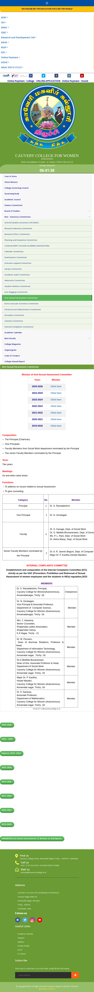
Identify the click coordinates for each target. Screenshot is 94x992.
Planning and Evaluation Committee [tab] (20, 240)
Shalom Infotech (48, 989)
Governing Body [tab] (11, 193)
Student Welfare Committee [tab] (17, 286)
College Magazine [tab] (12, 344)
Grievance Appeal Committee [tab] (17, 263)
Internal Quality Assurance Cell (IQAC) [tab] (21, 222)
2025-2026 (7, 724)
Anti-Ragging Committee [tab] (16, 292)
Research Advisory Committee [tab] (18, 228)
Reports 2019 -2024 (11, 753)
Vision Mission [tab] (11, 182)
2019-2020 (7, 824)
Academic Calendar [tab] (13, 332)
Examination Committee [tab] (15, 257)
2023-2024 (7, 767)
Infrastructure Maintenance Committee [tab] (22, 309)
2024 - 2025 (7, 739)
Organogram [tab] (10, 350)
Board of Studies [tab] (12, 211)
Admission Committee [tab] (14, 280)
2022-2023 (7, 781)
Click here (56, 393)
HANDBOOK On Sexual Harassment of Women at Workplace (32, 838)
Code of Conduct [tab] (12, 355)
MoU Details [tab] (10, 338)
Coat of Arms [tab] (10, 176)
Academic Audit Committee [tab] (17, 274)
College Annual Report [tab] (14, 361)
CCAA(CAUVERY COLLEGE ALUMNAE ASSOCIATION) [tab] (26, 245)
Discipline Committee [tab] (14, 315)
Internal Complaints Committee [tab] (18, 326)
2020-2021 (7, 810)
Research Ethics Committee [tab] (17, 234)
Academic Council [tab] (12, 199)
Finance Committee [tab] (13, 205)
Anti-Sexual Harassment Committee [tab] (21, 298)
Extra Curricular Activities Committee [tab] (21, 303)
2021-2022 (7, 796)
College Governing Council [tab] (16, 188)
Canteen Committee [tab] (13, 321)
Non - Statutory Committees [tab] (17, 217)
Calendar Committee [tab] (13, 251)
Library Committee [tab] (13, 269)
